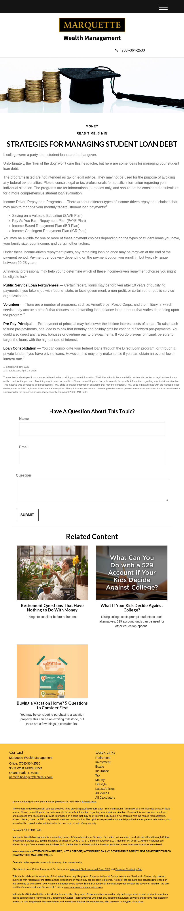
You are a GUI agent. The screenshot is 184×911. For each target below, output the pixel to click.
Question (23, 475)
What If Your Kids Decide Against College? (132, 608)
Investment (102, 762)
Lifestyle (101, 784)
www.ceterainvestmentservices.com (83, 887)
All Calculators (105, 797)
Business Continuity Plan (128, 869)
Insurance (102, 771)
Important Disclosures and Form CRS (90, 869)
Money (100, 780)
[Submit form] (27, 515)
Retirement (102, 757)
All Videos (102, 793)
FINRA (129, 840)
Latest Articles (105, 788)
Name (24, 419)
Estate (99, 766)
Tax (97, 775)
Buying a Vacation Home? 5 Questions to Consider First (52, 705)
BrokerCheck (89, 801)
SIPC (136, 840)
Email (24, 447)
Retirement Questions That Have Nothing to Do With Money (52, 608)
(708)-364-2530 (130, 50)
